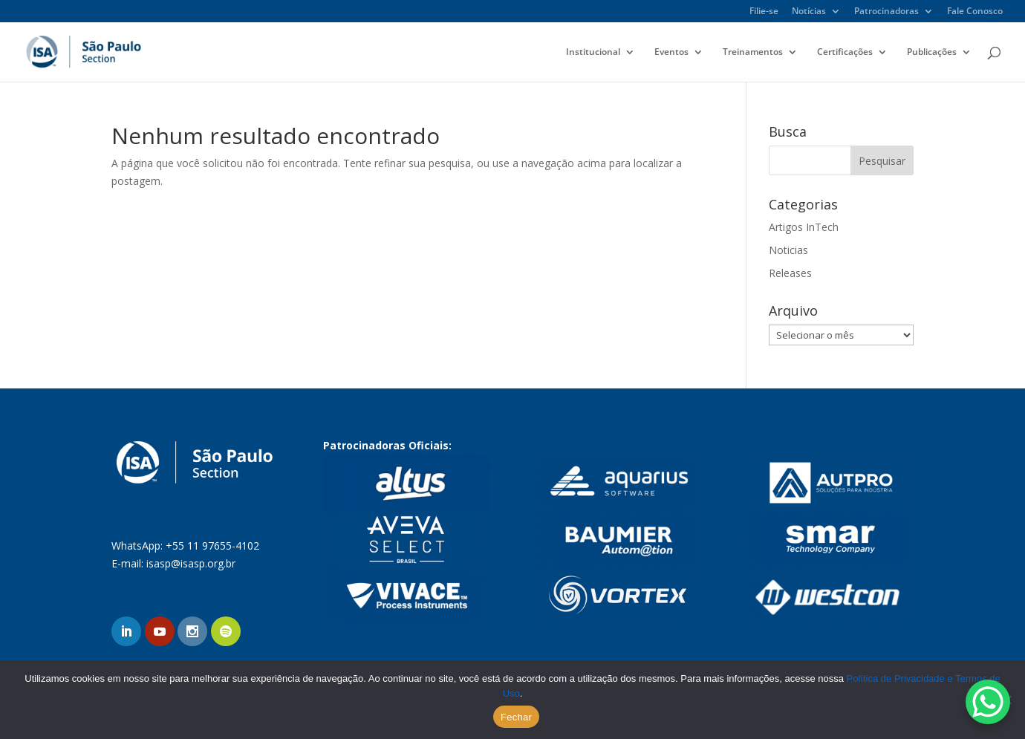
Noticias (788, 250)
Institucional (593, 52)
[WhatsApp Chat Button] (988, 702)
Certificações (845, 52)
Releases (790, 273)
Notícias (809, 12)
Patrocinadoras (886, 12)
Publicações (932, 52)
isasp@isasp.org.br (190, 563)
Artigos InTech (804, 227)
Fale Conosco (975, 12)
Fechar (516, 717)
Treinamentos (753, 52)
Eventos (671, 52)
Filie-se (763, 12)
